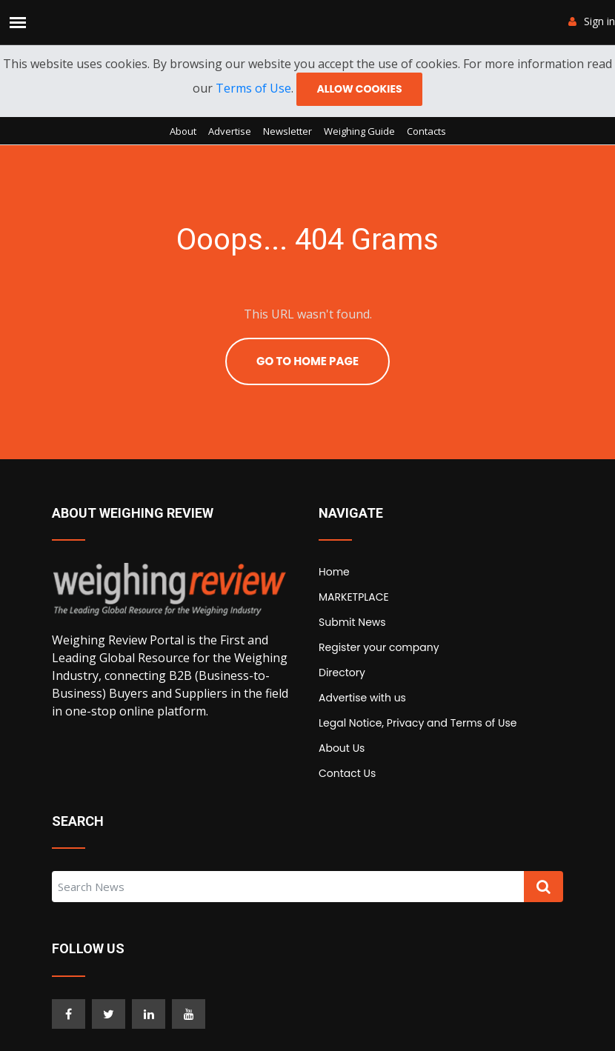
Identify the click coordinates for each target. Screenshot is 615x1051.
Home (334, 571)
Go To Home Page (307, 361)
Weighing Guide (359, 131)
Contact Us (347, 773)
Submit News (352, 622)
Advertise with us (362, 697)
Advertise (229, 131)
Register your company (379, 647)
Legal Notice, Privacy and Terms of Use (417, 722)
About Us (342, 748)
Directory (342, 672)
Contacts (426, 131)
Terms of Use (253, 88)
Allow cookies (359, 88)
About (183, 131)
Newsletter (287, 131)
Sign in (591, 21)
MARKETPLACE (354, 597)
